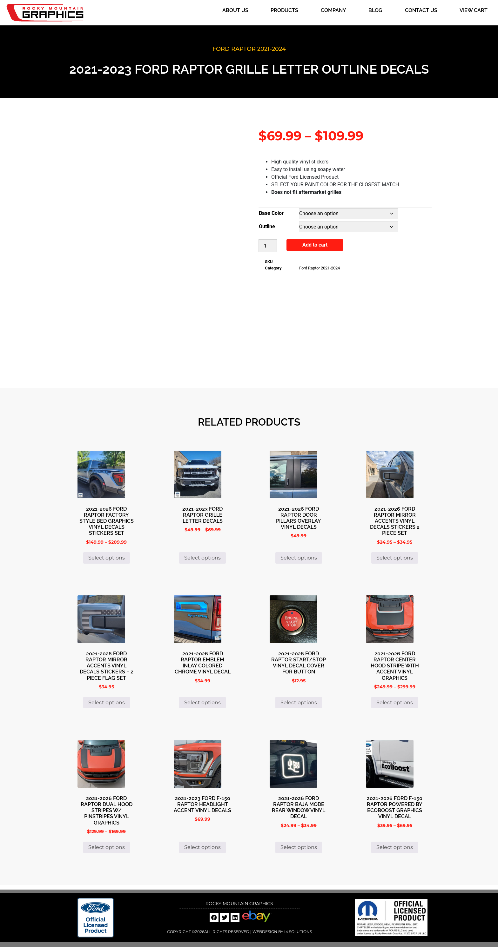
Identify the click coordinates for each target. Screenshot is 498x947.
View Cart (474, 10)
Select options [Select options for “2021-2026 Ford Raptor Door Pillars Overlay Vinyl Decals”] (298, 558)
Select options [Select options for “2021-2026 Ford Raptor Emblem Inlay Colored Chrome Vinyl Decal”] (202, 702)
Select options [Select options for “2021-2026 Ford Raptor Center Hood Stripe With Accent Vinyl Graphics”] (394, 702)
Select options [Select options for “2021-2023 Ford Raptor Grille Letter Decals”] (202, 558)
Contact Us (421, 10)
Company (333, 10)
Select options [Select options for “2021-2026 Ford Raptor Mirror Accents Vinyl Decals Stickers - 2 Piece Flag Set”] (106, 702)
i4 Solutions (297, 931)
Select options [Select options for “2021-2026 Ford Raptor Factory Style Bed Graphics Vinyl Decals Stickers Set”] (106, 558)
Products (284, 10)
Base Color (271, 213)
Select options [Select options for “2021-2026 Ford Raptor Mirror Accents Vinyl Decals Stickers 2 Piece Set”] (394, 558)
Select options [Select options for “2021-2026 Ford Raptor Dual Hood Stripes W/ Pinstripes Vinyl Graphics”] (106, 847)
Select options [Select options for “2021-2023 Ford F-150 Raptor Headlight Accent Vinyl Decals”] (202, 847)
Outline (267, 226)
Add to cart (314, 245)
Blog (375, 10)
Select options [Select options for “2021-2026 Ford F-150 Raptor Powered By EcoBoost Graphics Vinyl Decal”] (394, 847)
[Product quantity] (268, 245)
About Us (235, 10)
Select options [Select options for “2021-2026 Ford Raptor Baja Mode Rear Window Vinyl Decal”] (298, 847)
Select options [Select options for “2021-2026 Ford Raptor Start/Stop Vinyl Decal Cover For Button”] (298, 702)
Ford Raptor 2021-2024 (249, 48)
